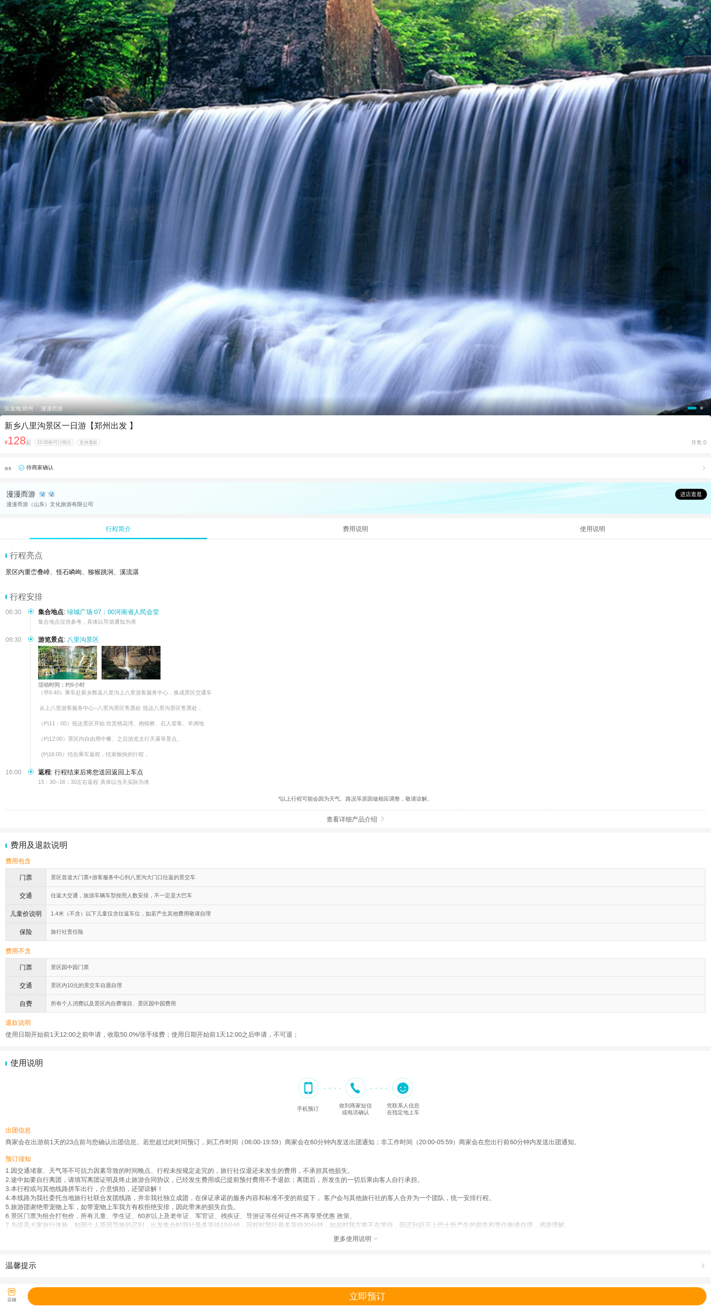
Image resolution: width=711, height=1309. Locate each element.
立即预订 (367, 1296)
